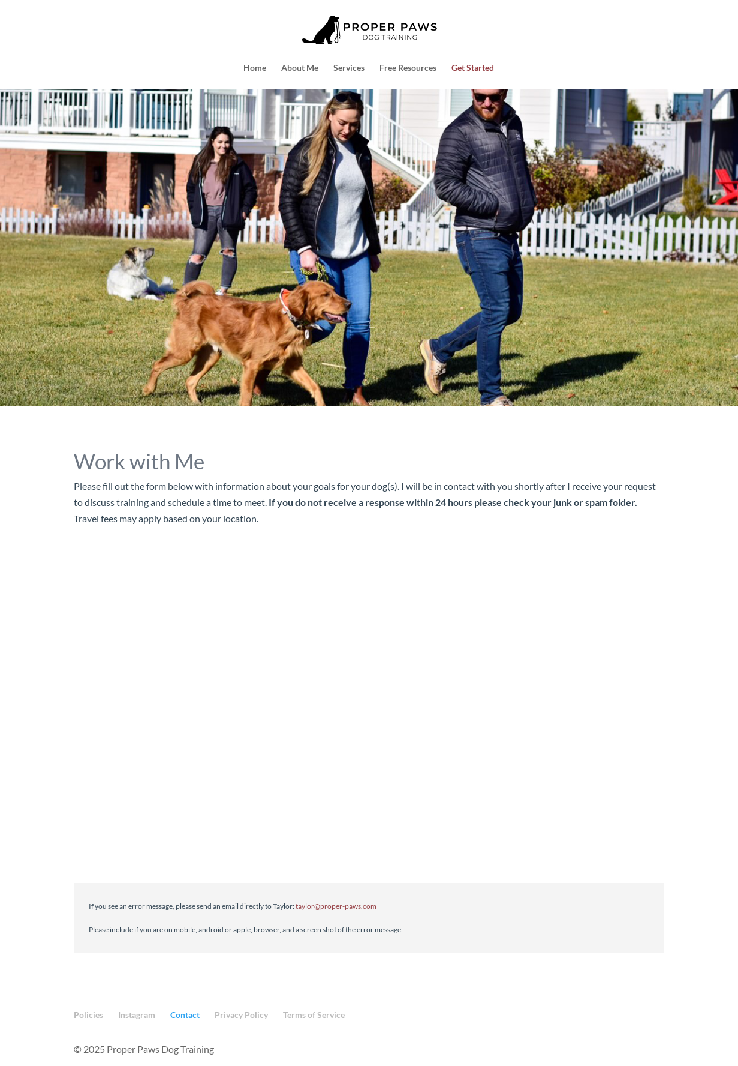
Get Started (472, 68)
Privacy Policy (241, 1015)
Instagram (136, 1015)
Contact (185, 1015)
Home (254, 68)
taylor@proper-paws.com (336, 906)
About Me (299, 68)
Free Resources (407, 68)
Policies (88, 1015)
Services (349, 68)
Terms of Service (314, 1015)
